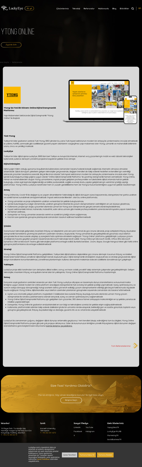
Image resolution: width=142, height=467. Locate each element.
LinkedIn (77, 428)
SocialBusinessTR (114, 440)
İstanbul (5, 424)
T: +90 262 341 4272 (48, 433)
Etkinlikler (124, 9)
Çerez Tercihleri (69, 455)
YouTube (89, 428)
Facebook (78, 432)
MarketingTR (112, 436)
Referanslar (89, 9)
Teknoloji (76, 9)
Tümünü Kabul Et (87, 455)
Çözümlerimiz (62, 9)
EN (140, 9)
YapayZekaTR (113, 428)
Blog (114, 9)
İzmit (42, 424)
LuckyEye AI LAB (114, 432)
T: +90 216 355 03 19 (9, 435)
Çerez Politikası (43, 459)
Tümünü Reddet (105, 455)
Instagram (90, 432)
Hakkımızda (103, 9)
